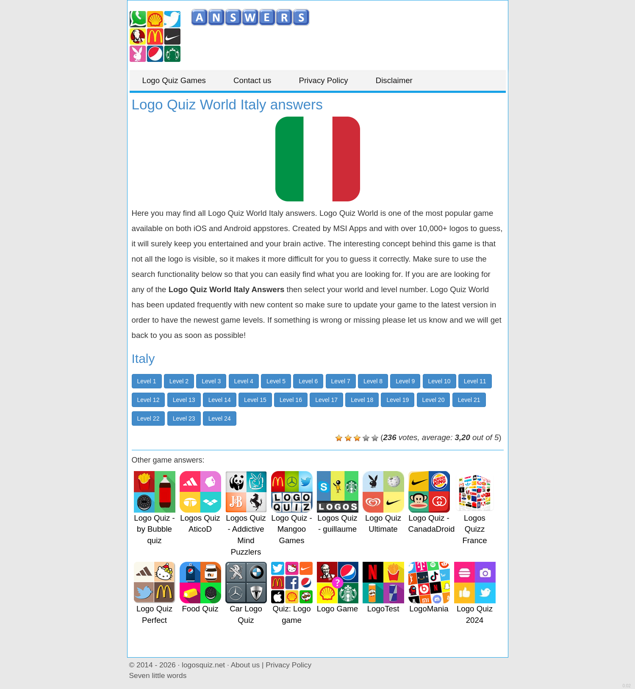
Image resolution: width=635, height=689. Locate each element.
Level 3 (211, 381)
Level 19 (397, 399)
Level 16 (291, 399)
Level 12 (148, 399)
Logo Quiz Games (174, 80)
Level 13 (184, 399)
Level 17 (326, 399)
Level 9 (405, 381)
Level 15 (255, 399)
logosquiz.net (203, 665)
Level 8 (373, 381)
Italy (143, 358)
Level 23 (184, 418)
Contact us (252, 80)
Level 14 (219, 399)
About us (245, 665)
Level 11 (475, 381)
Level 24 (219, 418)
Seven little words (158, 675)
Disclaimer (394, 80)
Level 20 (433, 399)
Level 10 (439, 381)
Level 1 (146, 381)
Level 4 (243, 381)
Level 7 (340, 381)
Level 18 (362, 399)
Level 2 (179, 381)
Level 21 (469, 399)
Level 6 (308, 381)
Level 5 (276, 381)
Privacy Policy (323, 80)
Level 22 (148, 418)
